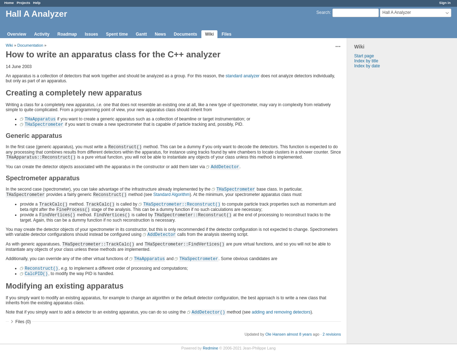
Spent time (117, 34)
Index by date (367, 65)
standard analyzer (243, 75)
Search (323, 12)
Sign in (445, 3)
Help (37, 3)
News (160, 34)
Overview (16, 34)
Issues (91, 34)
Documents (185, 34)
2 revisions (331, 334)
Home (9, 3)
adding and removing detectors (281, 312)
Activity (41, 34)
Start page (364, 55)
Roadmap (67, 34)
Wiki (209, 34)
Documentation (30, 45)
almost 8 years (299, 334)
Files (226, 34)
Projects (23, 3)
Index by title (366, 60)
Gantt (141, 34)
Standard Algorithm (171, 194)
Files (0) (23, 321)
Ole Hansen (275, 334)
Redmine (210, 348)
